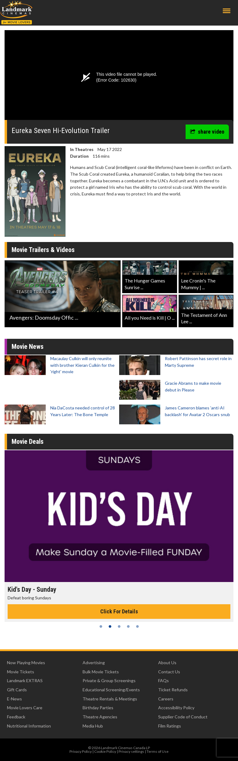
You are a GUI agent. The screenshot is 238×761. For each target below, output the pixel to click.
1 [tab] (101, 626)
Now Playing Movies (26, 662)
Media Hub (93, 725)
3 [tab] (119, 626)
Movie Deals (28, 441)
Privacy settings (131, 751)
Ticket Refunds (173, 689)
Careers (165, 698)
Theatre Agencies (100, 716)
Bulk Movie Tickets (101, 671)
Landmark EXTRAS (25, 680)
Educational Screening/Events (111, 689)
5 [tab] (137, 626)
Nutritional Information (29, 725)
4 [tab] (128, 626)
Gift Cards (17, 689)
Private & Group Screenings (109, 680)
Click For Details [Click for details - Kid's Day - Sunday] (119, 611)
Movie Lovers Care (24, 707)
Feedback (16, 716)
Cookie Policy (105, 751)
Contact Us (169, 671)
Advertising (94, 662)
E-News (14, 698)
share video (207, 131)
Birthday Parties (98, 707)
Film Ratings (169, 725)
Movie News (28, 346)
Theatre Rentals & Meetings (110, 698)
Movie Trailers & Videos (43, 250)
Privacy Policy (80, 751)
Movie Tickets (20, 671)
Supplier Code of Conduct (183, 716)
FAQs (163, 680)
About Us (167, 662)
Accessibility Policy (176, 707)
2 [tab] (110, 626)
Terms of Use (158, 751)
